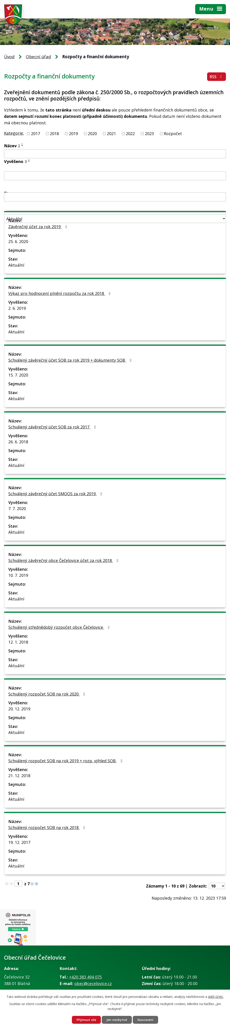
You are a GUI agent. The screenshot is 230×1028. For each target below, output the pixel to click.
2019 (73, 133)
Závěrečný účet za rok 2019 (38, 226)
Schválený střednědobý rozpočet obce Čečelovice (59, 627)
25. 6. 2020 (18, 241)
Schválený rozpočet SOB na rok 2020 (47, 694)
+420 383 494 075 (85, 977)
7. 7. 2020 (17, 508)
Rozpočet (173, 133)
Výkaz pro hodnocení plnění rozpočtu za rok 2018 (60, 293)
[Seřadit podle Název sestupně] (22, 145)
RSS (217, 76)
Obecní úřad (38, 57)
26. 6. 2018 (18, 441)
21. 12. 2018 (19, 775)
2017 (35, 133)
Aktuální (16, 265)
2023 (149, 133)
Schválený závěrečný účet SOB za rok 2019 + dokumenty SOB (70, 360)
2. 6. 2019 (17, 308)
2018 (54, 133)
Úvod (9, 57)
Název (12, 145)
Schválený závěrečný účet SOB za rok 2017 (53, 427)
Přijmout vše (86, 1020)
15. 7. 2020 (18, 375)
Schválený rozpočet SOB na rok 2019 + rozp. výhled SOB (66, 760)
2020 (92, 133)
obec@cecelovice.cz (93, 983)
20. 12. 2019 (19, 708)
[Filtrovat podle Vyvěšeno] (115, 175)
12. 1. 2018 (18, 642)
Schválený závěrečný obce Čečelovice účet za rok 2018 (64, 560)
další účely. (215, 997)
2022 (130, 133)
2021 (111, 133)
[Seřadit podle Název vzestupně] (22, 144)
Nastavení (145, 1020)
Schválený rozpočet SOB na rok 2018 (47, 827)
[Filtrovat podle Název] (115, 153)
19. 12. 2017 (19, 842)
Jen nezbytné (116, 1020)
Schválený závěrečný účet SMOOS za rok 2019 (56, 493)
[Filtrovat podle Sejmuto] (115, 196)
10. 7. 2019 (18, 575)
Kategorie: (14, 133)
